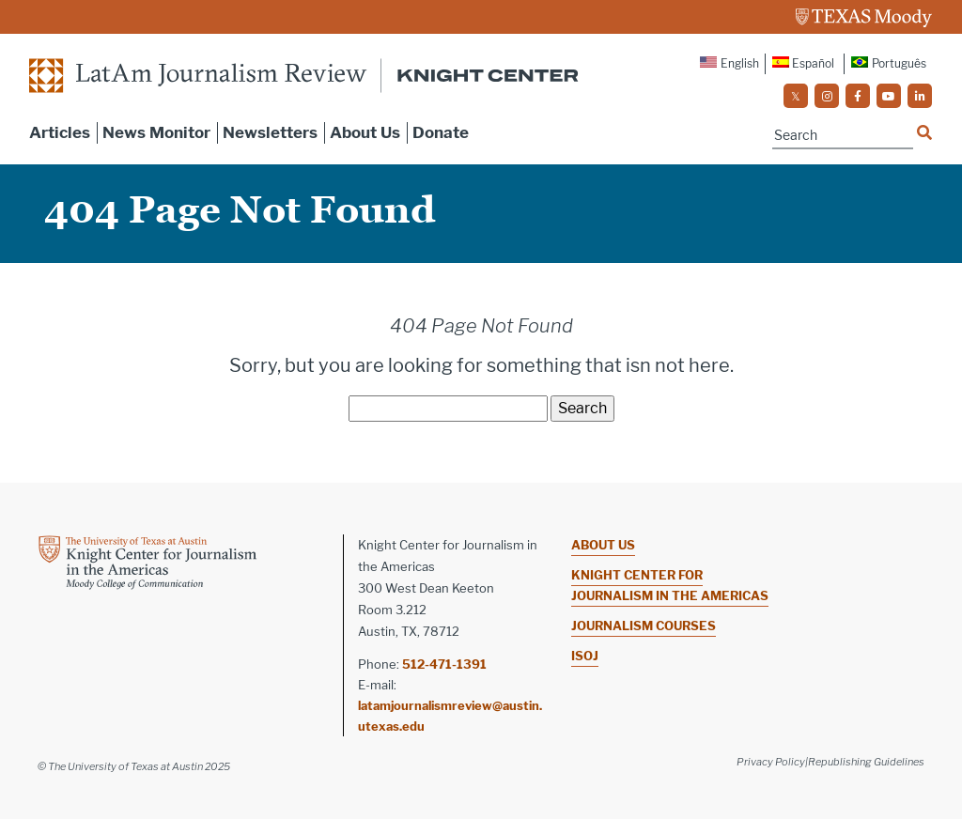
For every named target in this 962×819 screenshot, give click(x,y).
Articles (59, 132)
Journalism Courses (643, 625)
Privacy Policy (771, 761)
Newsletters (270, 132)
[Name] (842, 135)
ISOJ (584, 655)
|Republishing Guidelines (864, 761)
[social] (796, 96)
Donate (440, 132)
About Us (365, 132)
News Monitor (156, 132)
